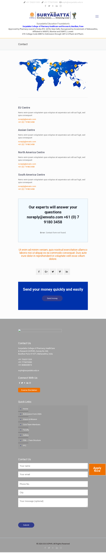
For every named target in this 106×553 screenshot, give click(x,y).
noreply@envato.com (27, 119)
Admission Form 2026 (32, 415)
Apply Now (97, 469)
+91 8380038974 (25, 366)
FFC (24, 446)
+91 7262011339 (33, 2)
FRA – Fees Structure (32, 441)
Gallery (26, 436)
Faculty (26, 430)
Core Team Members (31, 425)
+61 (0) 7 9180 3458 (26, 122)
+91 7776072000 (51, 2)
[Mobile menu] (97, 16)
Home (25, 409)
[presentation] (40, 516)
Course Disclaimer (29, 391)
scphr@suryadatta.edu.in (72, 2)
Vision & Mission (30, 420)
